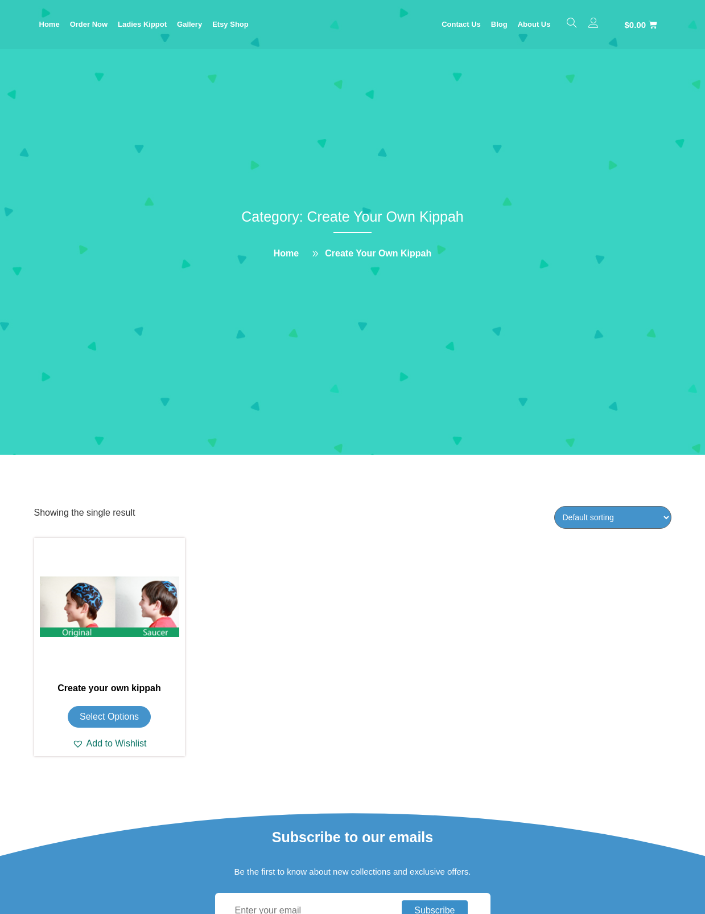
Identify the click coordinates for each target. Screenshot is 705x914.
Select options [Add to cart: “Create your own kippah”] (109, 716)
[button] (109, 743)
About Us (534, 24)
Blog (499, 24)
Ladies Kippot (142, 24)
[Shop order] (612, 517)
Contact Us (461, 24)
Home (49, 24)
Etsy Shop (230, 24)
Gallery (189, 24)
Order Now (89, 24)
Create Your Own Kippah (378, 253)
